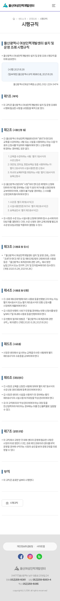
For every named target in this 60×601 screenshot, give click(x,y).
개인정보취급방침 (25, 546)
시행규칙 (14, 503)
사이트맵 (41, 546)
